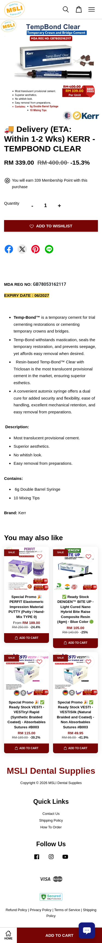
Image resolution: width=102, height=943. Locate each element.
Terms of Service (67, 910)
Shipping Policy (51, 820)
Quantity (11, 203)
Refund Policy (16, 910)
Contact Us (51, 814)
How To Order (50, 827)
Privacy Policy (40, 910)
